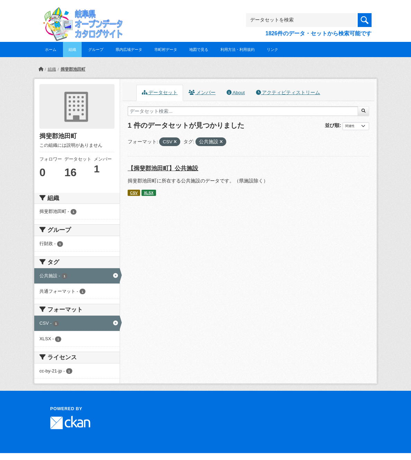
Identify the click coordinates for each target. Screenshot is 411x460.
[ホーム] (40, 69)
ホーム (50, 49)
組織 (72, 49)
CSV (134, 193)
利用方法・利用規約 (237, 49)
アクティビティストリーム (288, 92)
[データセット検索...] (243, 111)
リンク (272, 49)
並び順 (332, 125)
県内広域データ (129, 49)
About (236, 92)
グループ (95, 49)
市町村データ (165, 49)
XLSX (149, 193)
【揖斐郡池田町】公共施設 (163, 168)
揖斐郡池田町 (73, 69)
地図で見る (198, 49)
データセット (160, 92)
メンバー (202, 92)
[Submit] (363, 111)
